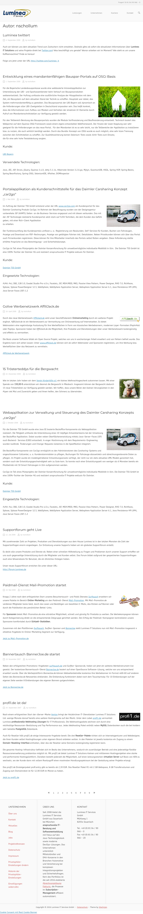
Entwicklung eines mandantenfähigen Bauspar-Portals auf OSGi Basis (59, 77)
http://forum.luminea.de (14, 569)
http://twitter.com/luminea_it (45, 61)
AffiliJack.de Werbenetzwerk (16, 353)
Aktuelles (12, 826)
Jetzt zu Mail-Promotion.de (16, 638)
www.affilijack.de (48, 343)
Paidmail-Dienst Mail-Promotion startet (34, 585)
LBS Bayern (8, 154)
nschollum (31, 40)
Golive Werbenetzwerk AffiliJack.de (31, 306)
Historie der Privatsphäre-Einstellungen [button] (15, 874)
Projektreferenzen (16, 844)
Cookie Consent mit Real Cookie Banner (18, 912)
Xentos (54, 714)
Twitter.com (47, 50)
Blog (10, 832)
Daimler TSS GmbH (12, 268)
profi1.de (97, 718)
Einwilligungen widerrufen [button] (15, 885)
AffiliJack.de (39, 318)
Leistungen (77, 13)
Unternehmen (96, 13)
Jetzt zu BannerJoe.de (13, 687)
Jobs (10, 838)
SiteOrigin (103, 907)
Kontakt (130, 13)
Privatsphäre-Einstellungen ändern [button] (18, 863)
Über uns (12, 814)
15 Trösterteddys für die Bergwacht (30, 369)
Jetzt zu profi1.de (11, 777)
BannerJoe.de (52, 669)
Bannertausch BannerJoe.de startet (31, 654)
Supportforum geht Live (22, 530)
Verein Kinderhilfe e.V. (46, 380)
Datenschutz (14, 850)
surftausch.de (55, 666)
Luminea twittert (16, 35)
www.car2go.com (67, 206)
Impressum (13, 856)
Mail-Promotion (76, 600)
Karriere (114, 13)
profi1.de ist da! (14, 703)
